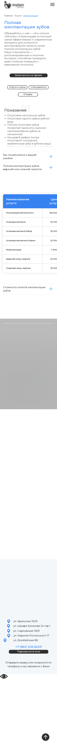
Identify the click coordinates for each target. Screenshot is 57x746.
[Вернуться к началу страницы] (45, 737)
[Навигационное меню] (52, 4)
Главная (8, 15)
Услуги (18, 15)
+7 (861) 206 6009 (28, 647)
